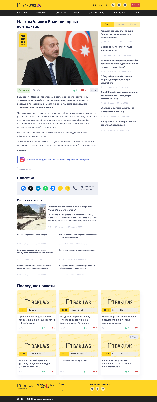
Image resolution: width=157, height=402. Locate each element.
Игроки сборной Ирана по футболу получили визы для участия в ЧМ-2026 (34, 363)
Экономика (41, 13)
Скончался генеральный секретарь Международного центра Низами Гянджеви (35, 251)
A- (92, 90)
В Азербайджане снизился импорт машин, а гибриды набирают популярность (77, 267)
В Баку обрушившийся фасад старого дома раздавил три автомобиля (116, 79)
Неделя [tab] (120, 24)
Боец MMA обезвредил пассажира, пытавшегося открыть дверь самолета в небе (119, 95)
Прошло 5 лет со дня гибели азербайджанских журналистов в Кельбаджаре (37, 319)
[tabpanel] (120, 80)
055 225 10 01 (87, 190)
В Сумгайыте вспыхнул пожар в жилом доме (77, 250)
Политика (22, 13)
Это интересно (96, 13)
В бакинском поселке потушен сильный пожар (117, 48)
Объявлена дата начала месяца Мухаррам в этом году (117, 110)
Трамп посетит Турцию (73, 360)
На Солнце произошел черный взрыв (32, 235)
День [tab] (107, 24)
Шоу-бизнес (118, 13)
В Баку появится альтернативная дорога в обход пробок (118, 123)
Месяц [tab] (133, 24)
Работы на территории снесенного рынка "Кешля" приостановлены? (117, 363)
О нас (61, 384)
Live (135, 4)
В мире (136, 13)
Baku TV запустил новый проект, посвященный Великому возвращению (78, 236)
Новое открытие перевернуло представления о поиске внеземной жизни (119, 319)
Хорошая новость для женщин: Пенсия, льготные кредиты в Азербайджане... (117, 34)
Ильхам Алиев (25, 169)
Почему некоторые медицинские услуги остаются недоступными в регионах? (34, 267)
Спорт (77, 13)
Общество (61, 13)
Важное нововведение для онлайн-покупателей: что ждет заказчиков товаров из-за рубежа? (119, 63)
